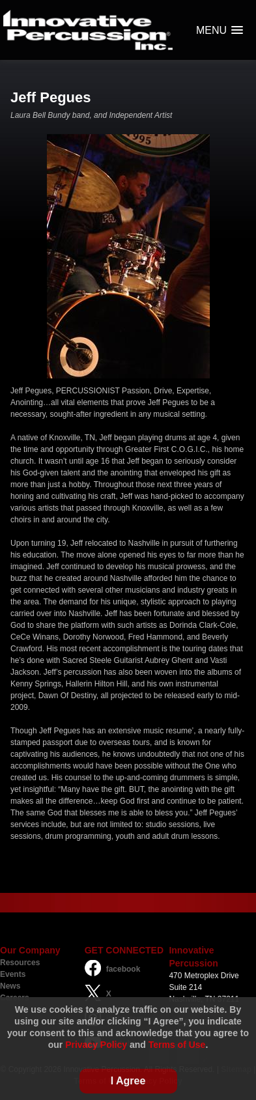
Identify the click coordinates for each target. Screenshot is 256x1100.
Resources (20, 962)
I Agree (128, 1080)
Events (12, 974)
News (10, 986)
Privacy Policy (96, 1044)
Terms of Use (177, 1044)
